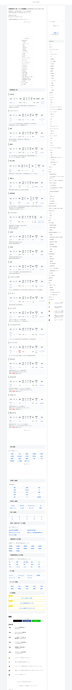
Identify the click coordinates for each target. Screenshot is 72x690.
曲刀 (15, 497)
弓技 (19, 454)
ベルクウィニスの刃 (26, 58)
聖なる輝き (25, 47)
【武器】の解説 (24, 73)
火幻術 (24, 53)
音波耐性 (18, 551)
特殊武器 (39, 497)
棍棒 (39, 493)
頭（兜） (13, 506)
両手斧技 (34, 457)
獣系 (19, 587)
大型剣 (14, 490)
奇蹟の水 (24, 49)
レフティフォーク (26, 43)
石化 (10, 565)
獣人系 (12, 587)
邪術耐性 (40, 549)
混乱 (24, 565)
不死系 (41, 587)
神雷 (24, 44)
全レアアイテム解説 (12, 535)
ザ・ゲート (25, 59)
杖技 (34, 459)
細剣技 (27, 454)
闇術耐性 (25, 549)
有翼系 (34, 589)
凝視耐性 (10, 551)
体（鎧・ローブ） (13, 508)
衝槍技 (12, 459)
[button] (63, 21)
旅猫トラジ (56, 32)
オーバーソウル (25, 64)
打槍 (27, 493)
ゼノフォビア (25, 61)
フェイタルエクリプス (26, 62)
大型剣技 (12, 457)
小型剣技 (34, 454)
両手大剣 (27, 490)
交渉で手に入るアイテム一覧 (14, 533)
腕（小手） (22, 506)
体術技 (12, 454)
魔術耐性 (10, 549)
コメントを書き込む (27, 679)
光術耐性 (18, 549)
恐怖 (17, 565)
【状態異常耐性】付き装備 (26, 80)
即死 (39, 567)
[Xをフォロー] (56, 36)
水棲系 (27, 587)
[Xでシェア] (17, 622)
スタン (25, 567)
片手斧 (27, 495)
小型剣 (27, 488)
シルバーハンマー (41, 223)
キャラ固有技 (19, 461)
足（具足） (22, 508)
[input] (56, 22)
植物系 (41, 589)
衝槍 (15, 493)
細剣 (15, 488)
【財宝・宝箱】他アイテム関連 (27, 77)
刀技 (41, 459)
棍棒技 (27, 459)
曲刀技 (41, 457)
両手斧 (14, 495)
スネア (10, 567)
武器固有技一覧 (24, 40)
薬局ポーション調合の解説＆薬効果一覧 (34, 533)
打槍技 (19, 459)
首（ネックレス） (31, 506)
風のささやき (25, 70)
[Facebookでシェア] (26, 622)
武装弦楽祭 (25, 50)
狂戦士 (32, 565)
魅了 (39, 565)
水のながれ (25, 65)
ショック (18, 567)
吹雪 (24, 56)
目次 (25, 38)
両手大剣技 (19, 457)
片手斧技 (27, 457)
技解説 (10, 617)
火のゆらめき (25, 67)
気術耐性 (32, 549)
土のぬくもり (25, 68)
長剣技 (41, 454)
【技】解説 (24, 71)
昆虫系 (27, 589)
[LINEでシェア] (36, 622)
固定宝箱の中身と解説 (31, 531)
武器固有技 (12, 461)
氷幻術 (24, 55)
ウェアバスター (25, 52)
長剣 (39, 488)
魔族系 (12, 589)
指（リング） (31, 508)
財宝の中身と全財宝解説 (13, 531)
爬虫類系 (19, 589)
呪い (32, 567)
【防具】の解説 (24, 74)
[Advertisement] (27, 29)
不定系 (34, 587)
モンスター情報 (24, 83)
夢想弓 (24, 46)
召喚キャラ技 (26, 461)
